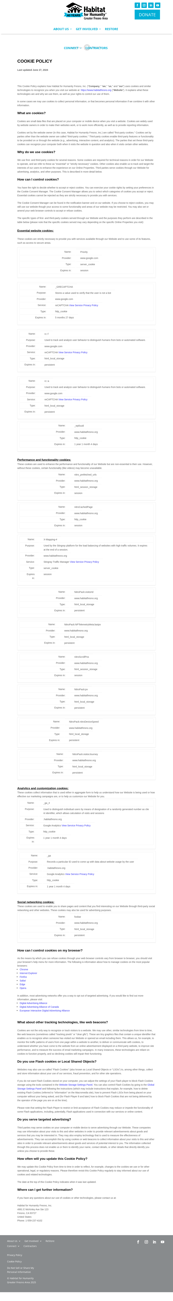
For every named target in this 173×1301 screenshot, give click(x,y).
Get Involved (87, 29)
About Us (61, 29)
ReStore (111, 29)
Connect (71, 48)
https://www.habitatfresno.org (96, 90)
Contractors (96, 48)
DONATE (147, 14)
